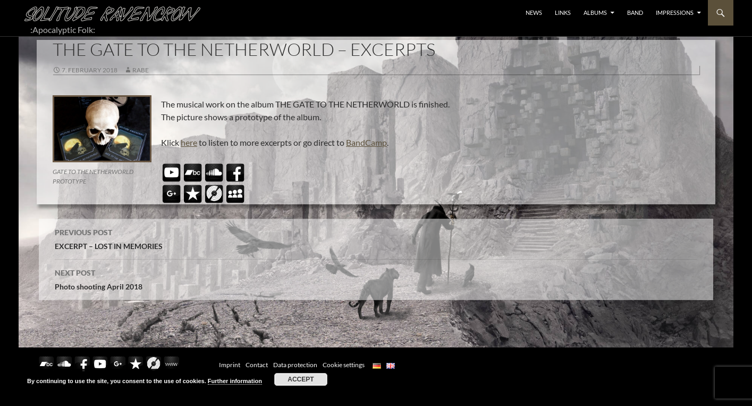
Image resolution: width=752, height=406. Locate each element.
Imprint (229, 365)
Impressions (675, 12)
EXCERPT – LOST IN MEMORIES (376, 238)
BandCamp (366, 142)
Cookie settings (344, 365)
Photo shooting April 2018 (376, 278)
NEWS (534, 12)
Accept (301, 379)
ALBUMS (595, 12)
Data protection (295, 365)
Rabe (140, 70)
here (189, 142)
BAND (635, 12)
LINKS (563, 12)
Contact (257, 365)
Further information (235, 381)
